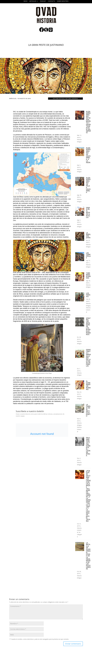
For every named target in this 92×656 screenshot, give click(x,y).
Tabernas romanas (88, 275)
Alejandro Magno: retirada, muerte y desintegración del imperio (88, 122)
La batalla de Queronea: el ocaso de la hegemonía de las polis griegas (88, 556)
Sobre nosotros (62, 1)
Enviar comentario (73, 644)
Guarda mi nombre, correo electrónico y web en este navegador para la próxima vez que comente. (40, 639)
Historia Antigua (59, 98)
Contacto (51, 1)
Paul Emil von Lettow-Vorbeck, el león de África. (88, 447)
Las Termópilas (88, 255)
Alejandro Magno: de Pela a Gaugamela (88, 185)
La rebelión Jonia (88, 235)
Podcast (43, 1)
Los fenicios (88, 294)
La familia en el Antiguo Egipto (88, 410)
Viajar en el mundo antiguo (88, 212)
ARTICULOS (32, 1)
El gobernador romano (88, 385)
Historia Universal (71, 98)
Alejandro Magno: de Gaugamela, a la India (88, 155)
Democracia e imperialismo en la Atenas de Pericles (88, 358)
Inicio (25, 1)
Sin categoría (79, 534)
